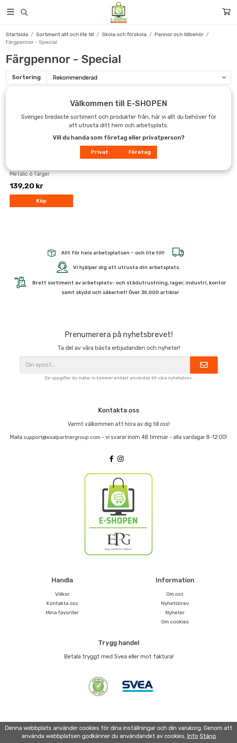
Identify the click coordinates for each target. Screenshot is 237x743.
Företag (140, 152)
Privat (99, 152)
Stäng (208, 736)
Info (192, 736)
